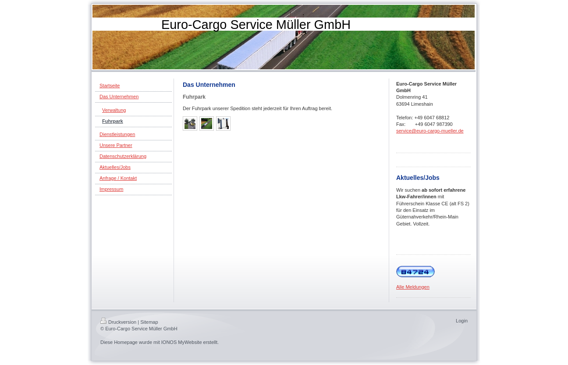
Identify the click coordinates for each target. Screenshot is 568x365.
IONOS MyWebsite (181, 342)
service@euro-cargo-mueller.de (430, 130)
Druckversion (118, 322)
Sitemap (149, 322)
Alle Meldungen (413, 287)
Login (462, 320)
